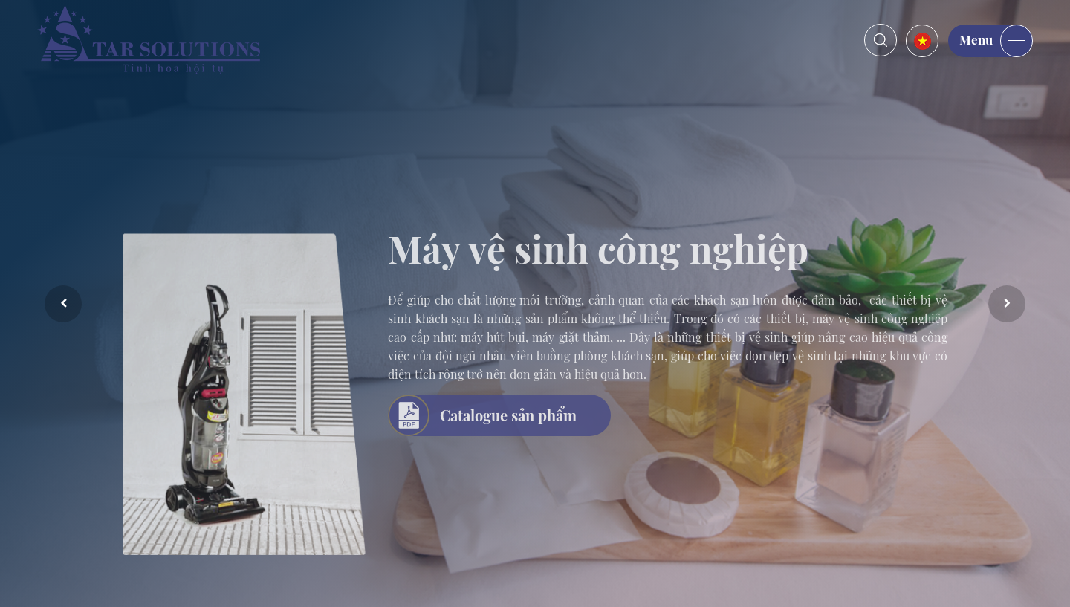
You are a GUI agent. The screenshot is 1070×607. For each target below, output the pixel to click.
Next (1006, 303)
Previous (63, 303)
